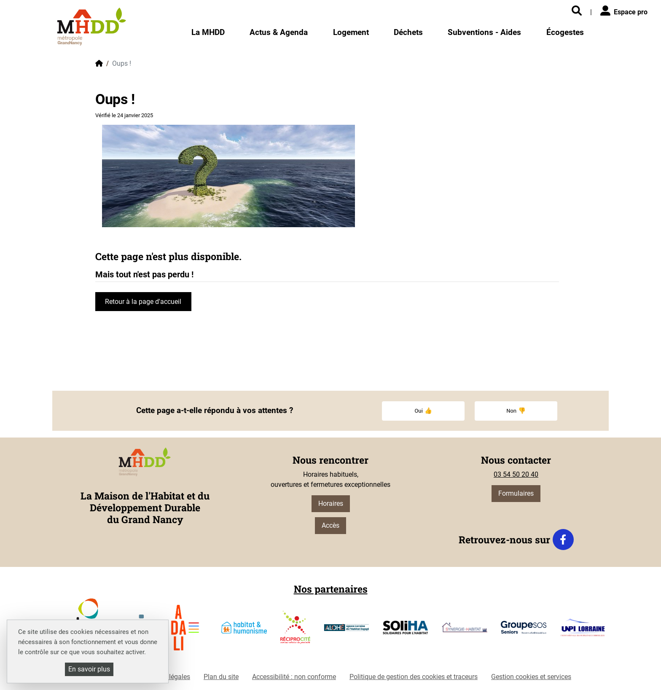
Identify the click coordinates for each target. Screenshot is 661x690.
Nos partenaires (331, 589)
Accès (330, 525)
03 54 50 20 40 (516, 474)
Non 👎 (516, 411)
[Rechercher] (576, 11)
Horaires (330, 503)
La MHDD (208, 32)
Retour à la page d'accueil (143, 302)
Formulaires (516, 493)
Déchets (408, 32)
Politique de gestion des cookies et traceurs (413, 677)
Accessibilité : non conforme (294, 677)
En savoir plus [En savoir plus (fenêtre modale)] (89, 669)
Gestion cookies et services (531, 677)
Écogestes (565, 32)
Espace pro (624, 10)
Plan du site (221, 677)
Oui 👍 (423, 411)
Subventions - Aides (484, 32)
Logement (351, 32)
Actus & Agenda (279, 32)
